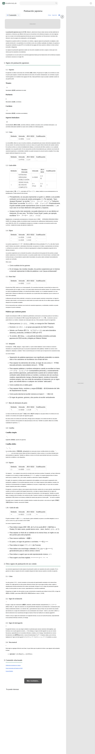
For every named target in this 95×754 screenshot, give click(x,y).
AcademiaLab (10, 3)
